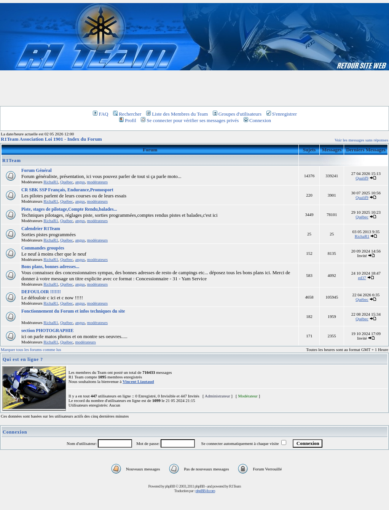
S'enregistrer (281, 114)
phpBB (170, 486)
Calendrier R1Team (40, 228)
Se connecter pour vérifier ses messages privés (190, 120)
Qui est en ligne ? (23, 359)
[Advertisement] (194, 87)
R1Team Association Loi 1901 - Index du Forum (51, 139)
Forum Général (36, 170)
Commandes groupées (42, 248)
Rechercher (127, 114)
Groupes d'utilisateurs (237, 114)
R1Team (11, 160)
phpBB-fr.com (205, 490)
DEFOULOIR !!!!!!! (41, 291)
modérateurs (97, 182)
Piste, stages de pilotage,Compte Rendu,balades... (69, 209)
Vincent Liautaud (138, 381)
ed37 (362, 277)
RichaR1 (50, 182)
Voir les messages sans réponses (361, 140)
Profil (127, 120)
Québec (66, 182)
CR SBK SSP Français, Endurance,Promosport (67, 189)
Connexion (257, 120)
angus (80, 182)
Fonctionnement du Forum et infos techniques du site (73, 311)
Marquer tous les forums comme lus (31, 349)
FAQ (100, 114)
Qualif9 (362, 178)
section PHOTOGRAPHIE (47, 330)
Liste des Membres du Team (177, 114)
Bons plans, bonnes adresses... (50, 266)
